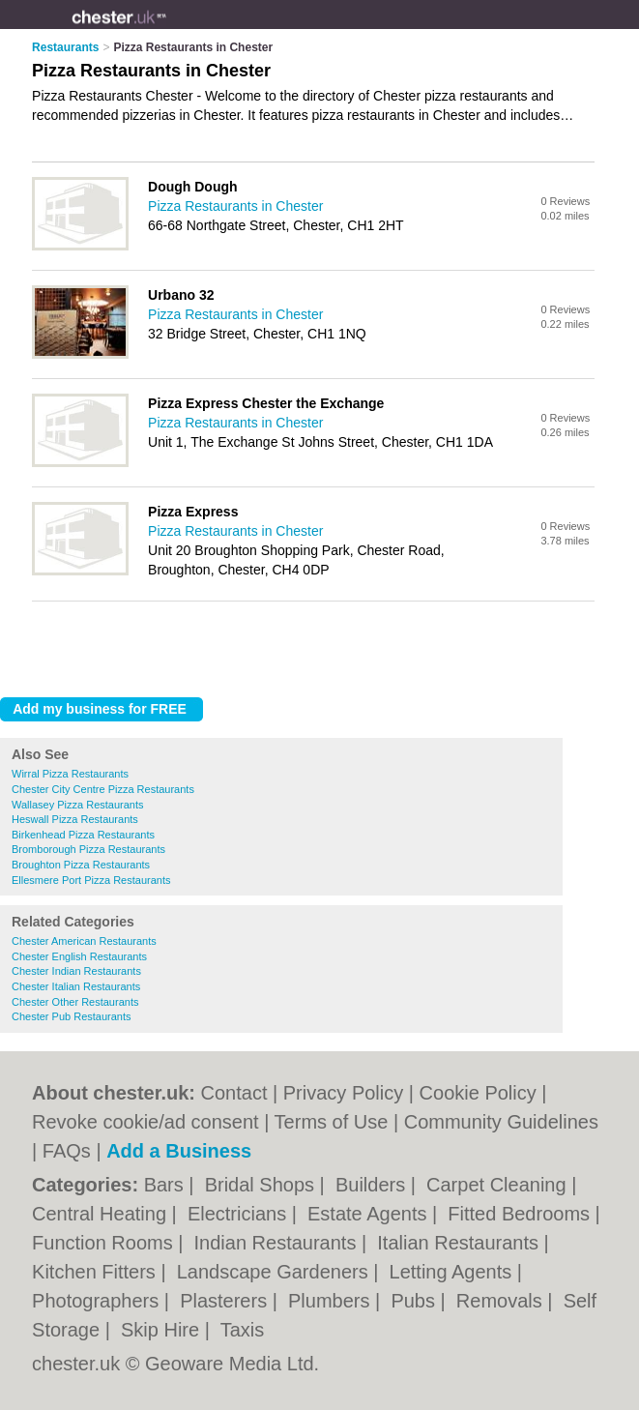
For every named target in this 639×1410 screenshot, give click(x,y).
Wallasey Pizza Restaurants (78, 804)
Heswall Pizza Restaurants (75, 819)
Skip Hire (163, 1329)
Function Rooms (105, 1242)
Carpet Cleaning (498, 1184)
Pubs (415, 1300)
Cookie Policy (478, 1092)
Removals (501, 1300)
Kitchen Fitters (96, 1271)
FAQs (67, 1150)
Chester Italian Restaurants (76, 986)
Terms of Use (332, 1121)
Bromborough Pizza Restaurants (88, 849)
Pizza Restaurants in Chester (235, 206)
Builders (373, 1184)
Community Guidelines (501, 1121)
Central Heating (102, 1213)
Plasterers (226, 1300)
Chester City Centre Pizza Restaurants (103, 789)
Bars (166, 1184)
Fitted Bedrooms (521, 1213)
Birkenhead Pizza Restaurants (83, 834)
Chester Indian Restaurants (76, 971)
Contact (234, 1092)
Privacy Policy (343, 1092)
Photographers (98, 1300)
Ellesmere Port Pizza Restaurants (91, 880)
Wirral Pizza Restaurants (70, 773)
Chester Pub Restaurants (71, 1016)
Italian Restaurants (460, 1242)
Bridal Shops (262, 1184)
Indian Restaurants (278, 1242)
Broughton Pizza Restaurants (81, 864)
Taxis (242, 1329)
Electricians (240, 1213)
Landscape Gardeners (275, 1271)
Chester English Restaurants (79, 956)
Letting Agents (453, 1271)
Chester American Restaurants (84, 941)
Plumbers (331, 1300)
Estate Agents (369, 1213)
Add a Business (178, 1150)
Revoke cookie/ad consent (145, 1121)
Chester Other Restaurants (75, 1002)
